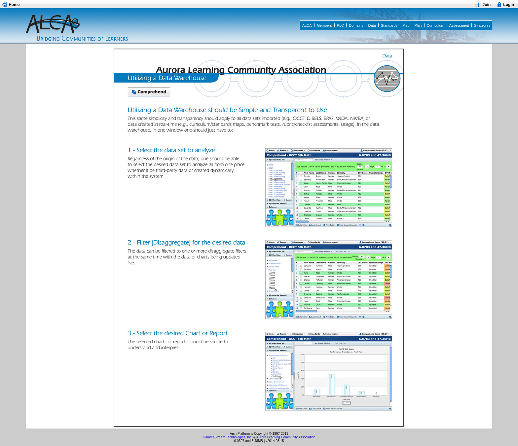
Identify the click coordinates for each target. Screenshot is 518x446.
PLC (340, 25)
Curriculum (435, 25)
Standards (389, 25)
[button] (12, 4)
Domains (356, 25)
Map (405, 25)
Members (324, 25)
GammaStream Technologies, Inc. (227, 437)
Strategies (482, 25)
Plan (418, 25)
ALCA (307, 25)
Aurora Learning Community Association (285, 437)
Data (372, 25)
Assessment (459, 25)
